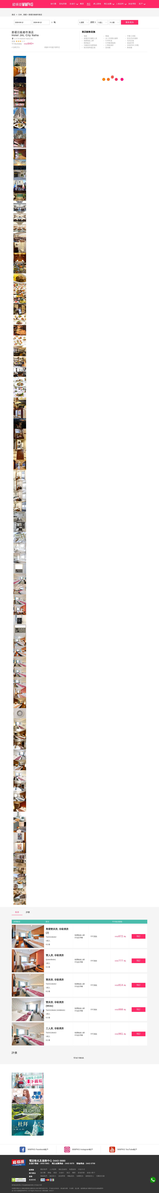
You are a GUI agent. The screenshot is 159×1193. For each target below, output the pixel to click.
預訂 (138, 936)
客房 (17, 912)
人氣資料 (120, 4)
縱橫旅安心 (90, 1176)
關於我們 (43, 1169)
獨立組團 (108, 4)
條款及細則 (63, 1169)
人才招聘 (53, 1169)
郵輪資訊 (71, 1176)
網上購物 (97, 4)
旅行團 (53, 4)
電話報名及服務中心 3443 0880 (47, 1161)
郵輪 (49, 1172)
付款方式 (81, 1169)
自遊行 (72, 4)
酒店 (89, 4)
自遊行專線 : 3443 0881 (39, 1163)
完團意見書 (100, 1176)
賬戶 (141, 4)
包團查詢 (80, 1176)
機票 (82, 4)
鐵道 (55, 1172)
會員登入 (53, 1176)
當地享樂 (63, 4)
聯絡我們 (43, 1176)
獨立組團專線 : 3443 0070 (63, 1163)
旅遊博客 (132, 4)
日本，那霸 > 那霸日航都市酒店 (30, 15)
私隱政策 (72, 1169)
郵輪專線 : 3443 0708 (86, 1163)
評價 (28, 912)
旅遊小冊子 (91, 1172)
